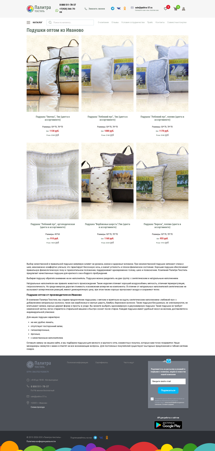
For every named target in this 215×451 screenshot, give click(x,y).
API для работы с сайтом (168, 418)
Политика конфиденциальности (41, 441)
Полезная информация (77, 362)
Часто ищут (129, 362)
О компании (103, 22)
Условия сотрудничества (133, 22)
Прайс (150, 22)
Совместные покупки (176, 22)
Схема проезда (38, 407)
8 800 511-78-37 (68, 4)
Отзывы (115, 22)
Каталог (38, 22)
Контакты (160, 22)
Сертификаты (101, 362)
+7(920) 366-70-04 (68, 10)
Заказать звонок (97, 8)
